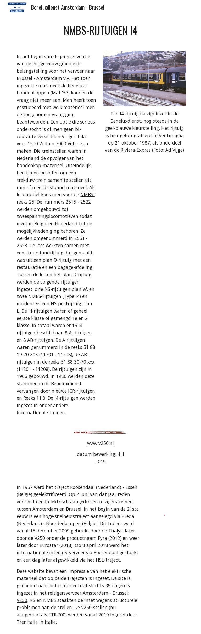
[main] (100, 30)
